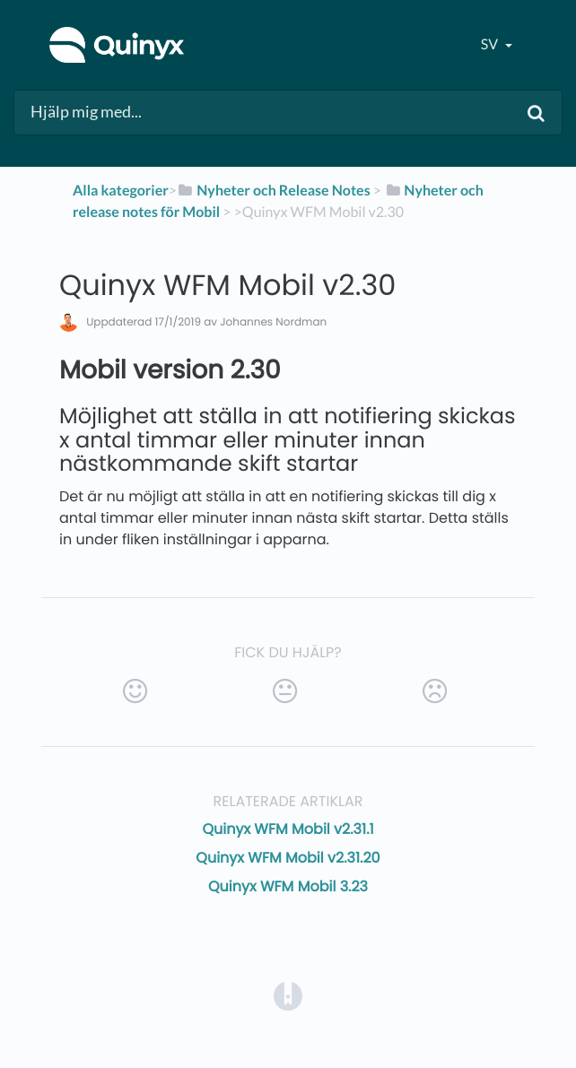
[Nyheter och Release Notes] (274, 190)
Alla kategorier (121, 190)
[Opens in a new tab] (288, 995)
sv (491, 44)
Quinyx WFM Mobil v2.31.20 (288, 857)
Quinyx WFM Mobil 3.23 (288, 886)
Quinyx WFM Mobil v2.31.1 (287, 829)
